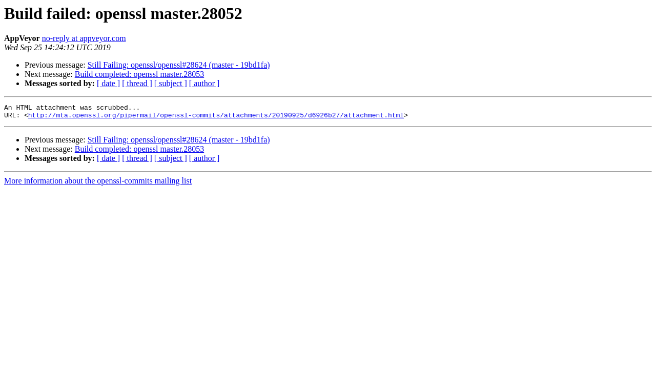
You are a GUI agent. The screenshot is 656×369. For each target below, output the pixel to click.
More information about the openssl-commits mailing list (98, 183)
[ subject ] (170, 83)
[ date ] (108, 83)
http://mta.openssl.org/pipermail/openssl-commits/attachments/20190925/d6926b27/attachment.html (216, 117)
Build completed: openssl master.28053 (139, 74)
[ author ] (204, 83)
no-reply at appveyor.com (84, 38)
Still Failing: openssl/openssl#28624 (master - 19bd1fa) (179, 64)
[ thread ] (137, 83)
